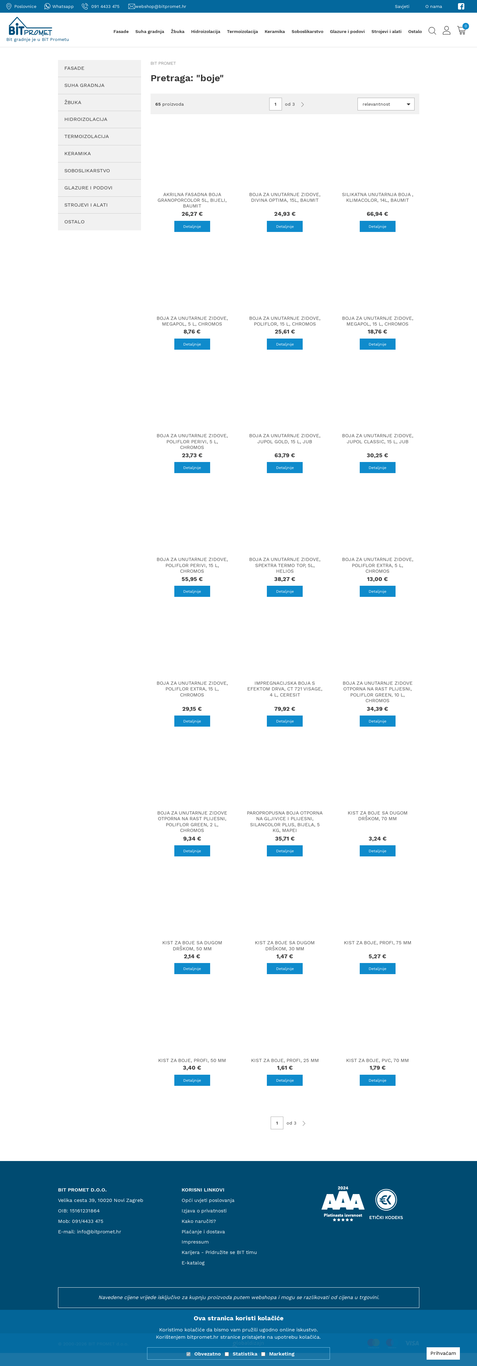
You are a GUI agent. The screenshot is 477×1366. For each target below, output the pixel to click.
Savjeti (402, 6)
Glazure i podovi (347, 31)
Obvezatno (207, 1354)
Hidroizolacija (205, 31)
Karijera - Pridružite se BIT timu (221, 1266)
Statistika (245, 1354)
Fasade (121, 31)
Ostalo (415, 31)
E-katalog (193, 1276)
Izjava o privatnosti (205, 1224)
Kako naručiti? (199, 1234)
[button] (386, 104)
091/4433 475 (88, 1234)
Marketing (281, 1354)
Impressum (195, 1255)
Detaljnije (192, 226)
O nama (433, 6)
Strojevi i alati (386, 31)
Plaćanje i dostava (204, 1245)
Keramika (275, 31)
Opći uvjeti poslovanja (208, 1214)
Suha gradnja (149, 31)
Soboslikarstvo (307, 31)
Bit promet (163, 63)
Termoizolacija (242, 31)
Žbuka (177, 31)
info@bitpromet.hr (100, 1245)
